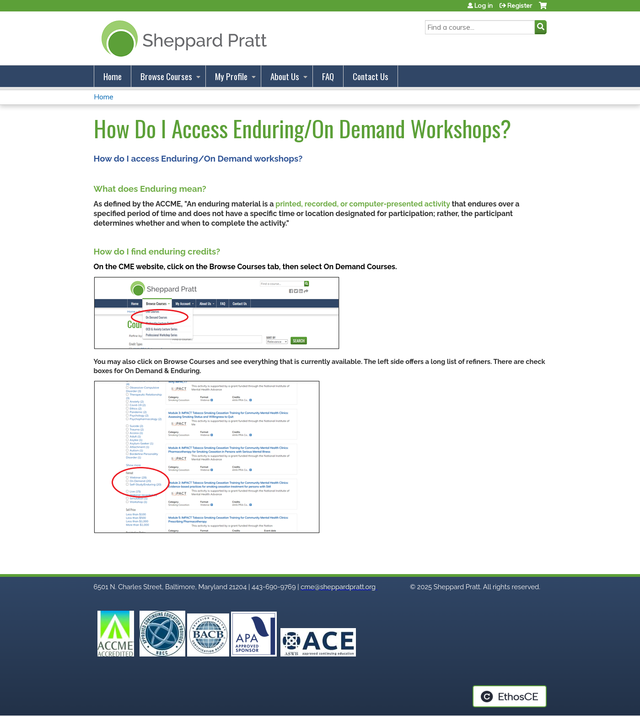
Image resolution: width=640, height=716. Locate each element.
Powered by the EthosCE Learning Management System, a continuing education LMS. (510, 696)
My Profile (231, 76)
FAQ (328, 76)
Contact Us (370, 76)
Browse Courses (166, 76)
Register (519, 5)
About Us (284, 76)
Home (112, 76)
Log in (483, 5)
